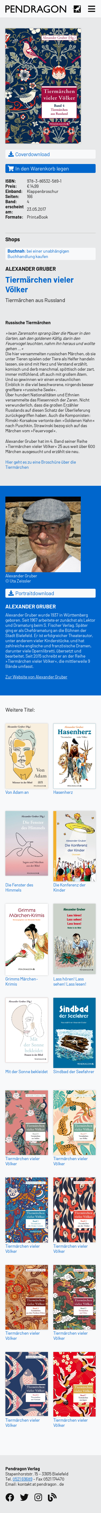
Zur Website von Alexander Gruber (36, 676)
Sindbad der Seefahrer (73, 1071)
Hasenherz (63, 792)
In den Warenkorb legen (38, 168)
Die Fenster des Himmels (19, 887)
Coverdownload (29, 154)
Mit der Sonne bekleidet (26, 1071)
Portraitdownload (31, 593)
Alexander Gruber (30, 268)
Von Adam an (17, 792)
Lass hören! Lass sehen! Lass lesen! (69, 981)
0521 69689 (22, 1478)
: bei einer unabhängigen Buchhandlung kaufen (38, 253)
